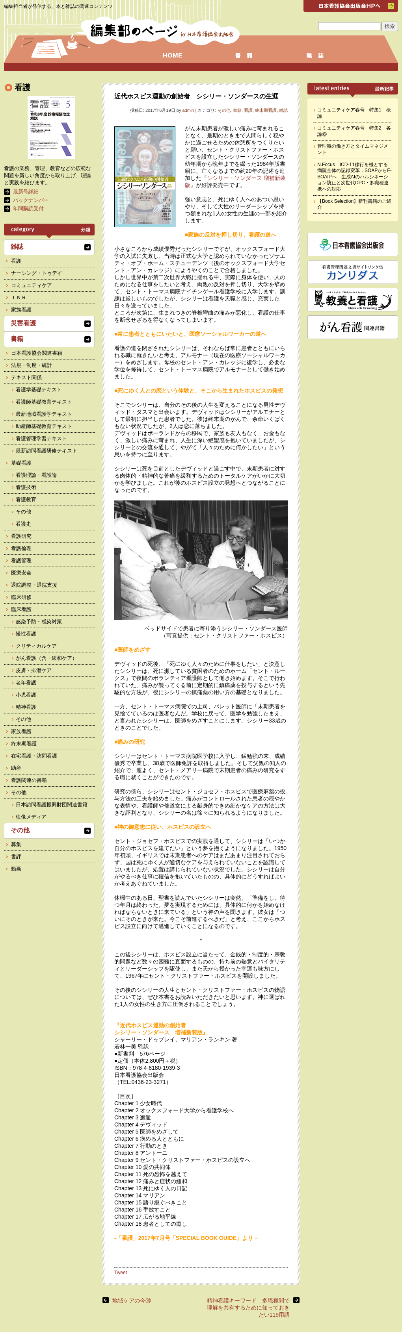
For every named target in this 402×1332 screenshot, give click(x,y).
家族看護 (21, 310)
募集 (16, 844)
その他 (224, 110)
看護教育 (26, 499)
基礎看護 (21, 463)
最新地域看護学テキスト (44, 414)
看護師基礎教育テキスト (44, 402)
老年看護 (26, 682)
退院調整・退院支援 (34, 585)
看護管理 (21, 560)
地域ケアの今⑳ (131, 1300)
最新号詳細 (26, 192)
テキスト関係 (26, 377)
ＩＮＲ (18, 297)
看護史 (23, 524)
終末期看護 (266, 110)
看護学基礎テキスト (39, 390)
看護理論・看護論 (36, 475)
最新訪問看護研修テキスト (46, 451)
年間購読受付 (28, 208)
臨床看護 (21, 609)
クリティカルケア (36, 646)
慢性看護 (26, 634)
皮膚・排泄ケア (34, 670)
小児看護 (26, 695)
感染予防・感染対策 (39, 621)
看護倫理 (21, 548)
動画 (16, 869)
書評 (16, 857)
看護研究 (21, 536)
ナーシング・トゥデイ (36, 273)
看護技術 (26, 487)
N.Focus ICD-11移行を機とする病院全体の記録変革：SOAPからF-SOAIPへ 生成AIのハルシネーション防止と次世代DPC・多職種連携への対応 (354, 177)
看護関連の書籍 (29, 780)
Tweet (120, 1272)
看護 (248, 110)
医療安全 (21, 573)
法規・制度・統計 (31, 365)
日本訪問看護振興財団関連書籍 (51, 805)
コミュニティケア (31, 285)
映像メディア (31, 817)
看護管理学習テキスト (41, 438)
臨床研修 (21, 597)
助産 (16, 768)
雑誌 (283, 110)
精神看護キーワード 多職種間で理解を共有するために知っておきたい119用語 (248, 1307)
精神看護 (26, 707)
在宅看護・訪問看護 (34, 756)
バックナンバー (31, 200)
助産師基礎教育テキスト (44, 426)
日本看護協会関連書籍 (36, 353)
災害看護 (23, 323)
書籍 (237, 110)
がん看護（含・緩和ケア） (46, 658)
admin (188, 110)
